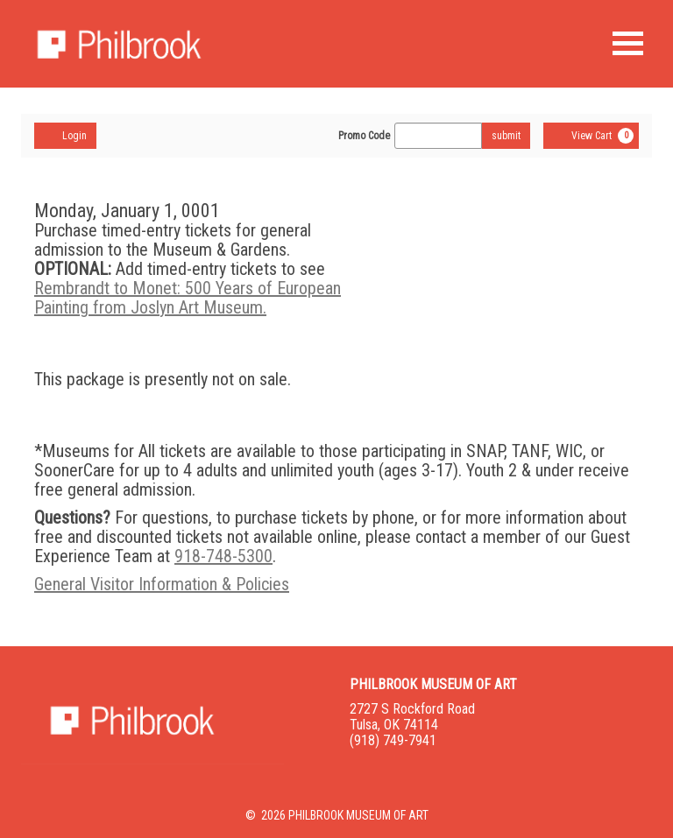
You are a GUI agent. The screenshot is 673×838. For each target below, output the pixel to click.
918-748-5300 (223, 556)
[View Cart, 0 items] (591, 136)
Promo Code (364, 135)
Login (65, 135)
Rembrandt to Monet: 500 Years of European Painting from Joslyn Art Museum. (187, 298)
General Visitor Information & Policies (161, 584)
